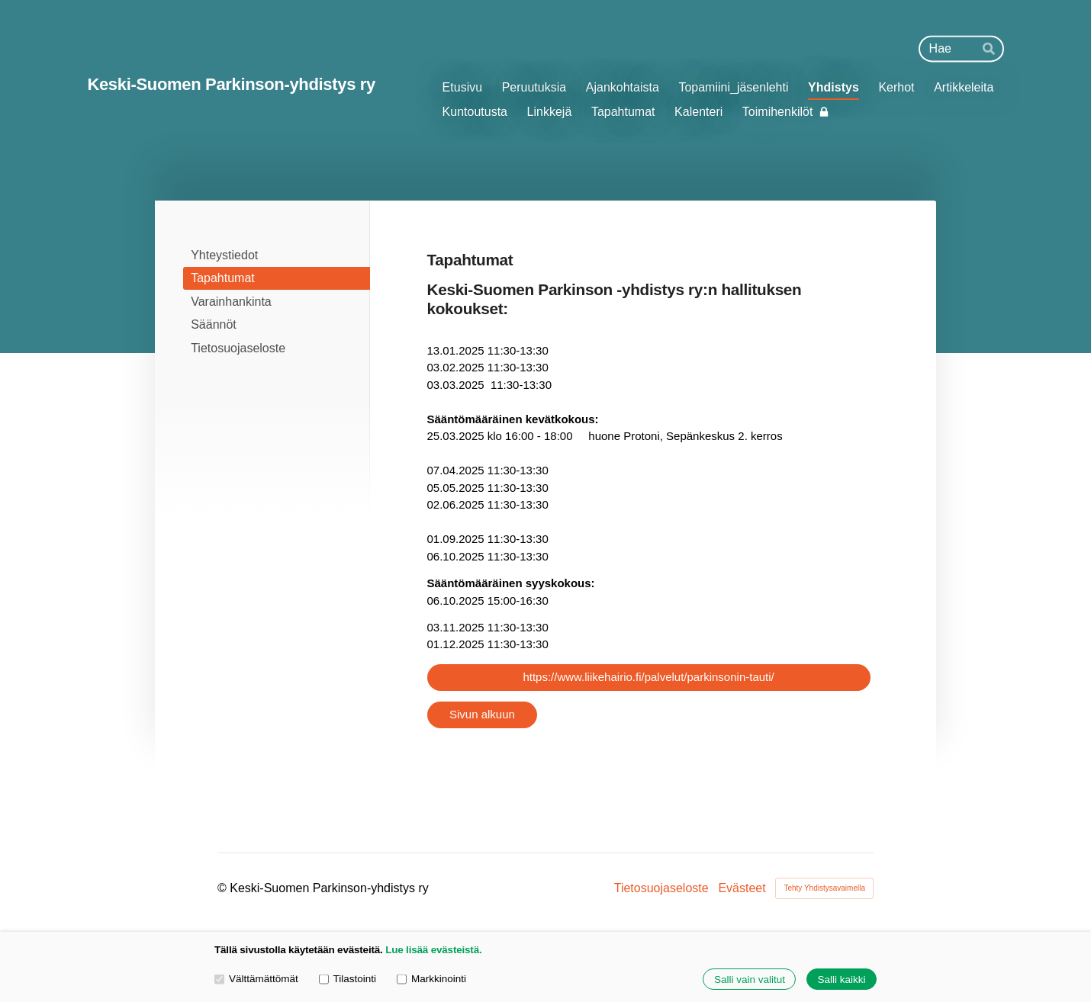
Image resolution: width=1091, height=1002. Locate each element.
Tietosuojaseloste (661, 888)
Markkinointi (431, 978)
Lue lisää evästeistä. (433, 949)
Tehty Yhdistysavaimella (824, 888)
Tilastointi (347, 978)
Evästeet (741, 888)
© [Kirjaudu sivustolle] (223, 888)
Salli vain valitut (749, 979)
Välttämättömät (256, 978)
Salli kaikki (841, 979)
